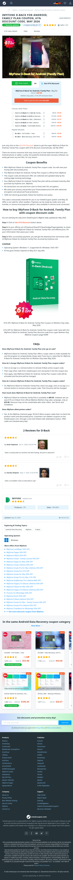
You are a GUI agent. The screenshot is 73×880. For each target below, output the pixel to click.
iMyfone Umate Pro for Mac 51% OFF (21, 577)
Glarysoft (40, 763)
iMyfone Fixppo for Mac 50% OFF (19, 562)
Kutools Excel (6, 758)
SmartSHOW (6, 766)
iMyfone (28, 529)
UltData (5, 755)
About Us (5, 795)
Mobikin (40, 777)
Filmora (4, 741)
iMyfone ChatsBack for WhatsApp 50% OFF (23, 608)
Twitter (41, 833)
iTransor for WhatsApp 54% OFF (19, 593)
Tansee (39, 774)
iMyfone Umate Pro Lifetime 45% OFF (21, 605)
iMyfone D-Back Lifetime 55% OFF (19, 599)
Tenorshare (41, 746)
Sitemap (40, 801)
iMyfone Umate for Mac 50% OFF (19, 574)
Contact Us (6, 809)
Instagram (26, 833)
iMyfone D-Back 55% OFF (16, 555)
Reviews (37, 31)
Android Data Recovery (14, 529)
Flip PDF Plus (6, 777)
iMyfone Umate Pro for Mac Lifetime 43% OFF (24, 568)
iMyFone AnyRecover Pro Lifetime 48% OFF (23, 580)
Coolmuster (6, 746)
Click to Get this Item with (36, 100)
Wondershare (42, 752)
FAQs (26, 31)
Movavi (39, 744)
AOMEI (39, 755)
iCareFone (5, 752)
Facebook (31, 833)
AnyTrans (5, 760)
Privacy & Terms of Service (41, 865)
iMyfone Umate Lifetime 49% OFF (19, 565)
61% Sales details (10, 31)
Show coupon (21, 83)
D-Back (37, 529)
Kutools (40, 741)
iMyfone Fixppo (7, 783)
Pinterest (46, 833)
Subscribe (64, 723)
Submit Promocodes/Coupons (47, 806)
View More (35, 626)
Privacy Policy (40, 728)
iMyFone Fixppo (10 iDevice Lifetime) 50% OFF (24, 590)
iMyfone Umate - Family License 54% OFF (22, 558)
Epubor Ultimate (8, 780)
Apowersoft (41, 783)
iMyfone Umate (7, 772)
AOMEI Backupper (8, 769)
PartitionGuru (7, 763)
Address (5, 806)
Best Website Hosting (9, 801)
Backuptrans (41, 769)
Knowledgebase (43, 803)
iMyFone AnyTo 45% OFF (16, 596)
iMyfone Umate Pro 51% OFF (17, 571)
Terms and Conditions (54, 728)
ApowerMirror (7, 786)
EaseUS (40, 749)
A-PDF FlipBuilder (43, 786)
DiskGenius (6, 774)
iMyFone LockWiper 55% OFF (18, 549)
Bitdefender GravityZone (10, 749)
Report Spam (42, 798)
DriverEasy (6, 744)
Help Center (41, 795)
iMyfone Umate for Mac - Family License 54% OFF (26, 602)
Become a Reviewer (44, 809)
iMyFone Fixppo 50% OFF (16, 552)
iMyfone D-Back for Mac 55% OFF (19, 586)
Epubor (40, 780)
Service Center (7, 803)
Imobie (39, 772)
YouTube (36, 833)
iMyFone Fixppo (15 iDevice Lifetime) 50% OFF (24, 583)
